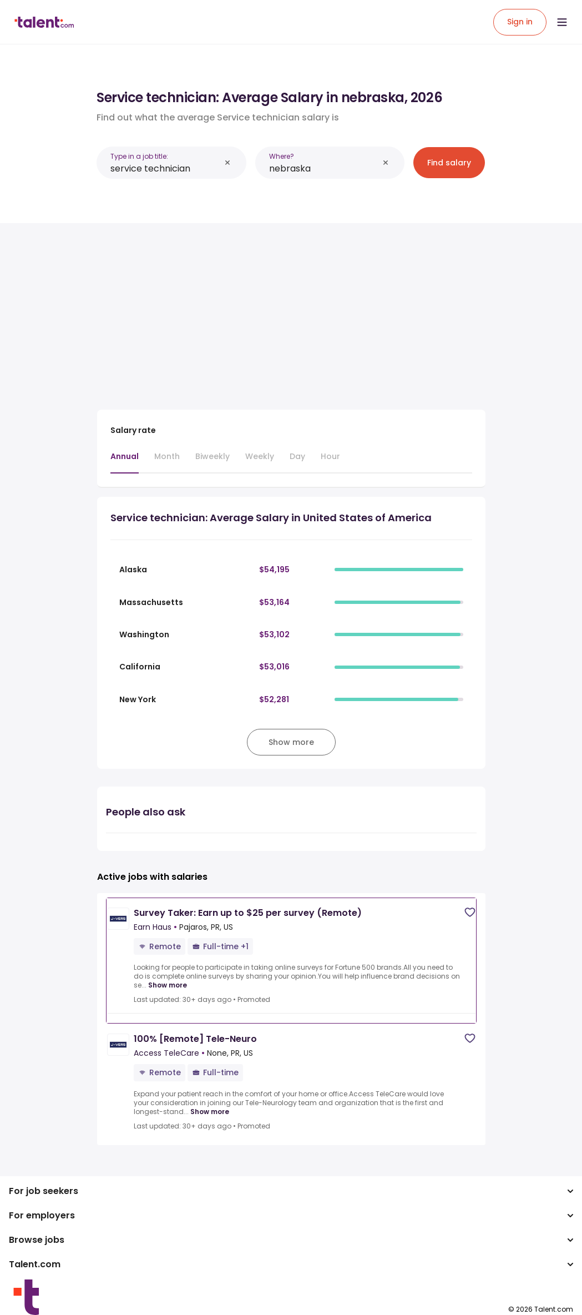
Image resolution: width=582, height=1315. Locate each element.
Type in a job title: (139, 156)
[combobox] (165, 168)
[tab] (124, 461)
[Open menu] (562, 22)
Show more (167, 985)
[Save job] (469, 912)
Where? (281, 156)
